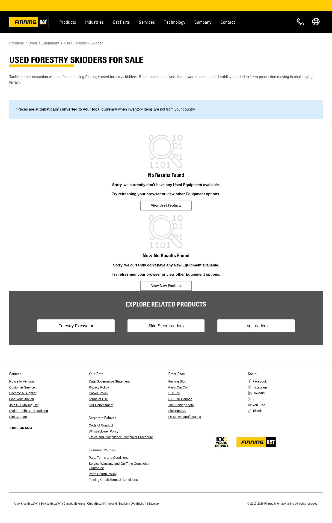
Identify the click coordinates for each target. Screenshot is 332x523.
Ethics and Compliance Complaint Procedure (121, 437)
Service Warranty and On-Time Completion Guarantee (119, 466)
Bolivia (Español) (51, 503)
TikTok (257, 411)
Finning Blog (177, 381)
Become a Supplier (22, 393)
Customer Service (22, 387)
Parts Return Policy (102, 474)
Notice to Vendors (22, 381)
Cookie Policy (98, 393)
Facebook (259, 381)
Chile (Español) (96, 503)
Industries (94, 22)
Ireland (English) (118, 503)
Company (202, 22)
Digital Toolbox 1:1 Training (28, 411)
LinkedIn (258, 393)
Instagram (259, 387)
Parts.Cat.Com (179, 387)
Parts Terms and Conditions (108, 457)
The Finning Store (181, 405)
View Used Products (166, 205)
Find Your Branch (21, 399)
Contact (227, 22)
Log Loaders (252, 326)
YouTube (258, 405)
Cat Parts (121, 22)
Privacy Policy (99, 387)
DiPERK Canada (180, 399)
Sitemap (153, 503)
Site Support (18, 417)
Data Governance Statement (109, 381)
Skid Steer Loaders (166, 326)
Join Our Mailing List (24, 405)
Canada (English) (74, 503)
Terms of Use (98, 399)
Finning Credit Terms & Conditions (113, 480)
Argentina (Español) (26, 503)
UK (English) (138, 503)
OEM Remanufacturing (184, 417)
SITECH (174, 393)
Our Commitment (101, 405)
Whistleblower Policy (103, 431)
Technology (174, 22)
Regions (316, 21)
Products (67, 22)
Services (147, 22)
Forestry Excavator (79, 326)
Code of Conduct (101, 425)
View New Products (166, 285)
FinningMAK (177, 411)
